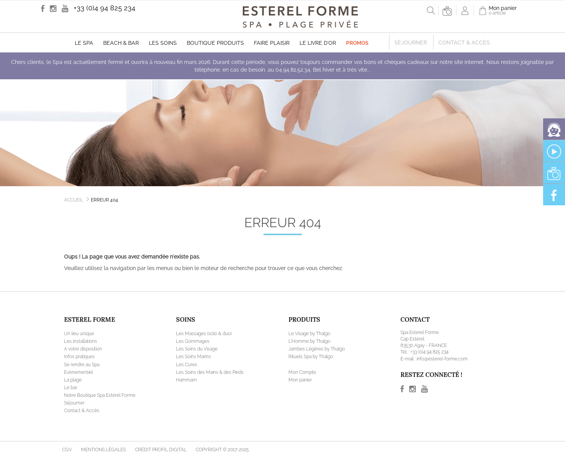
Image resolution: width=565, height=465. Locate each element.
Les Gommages (192, 341)
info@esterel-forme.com (442, 359)
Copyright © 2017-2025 (222, 449)
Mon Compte (302, 372)
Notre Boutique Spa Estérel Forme (99, 395)
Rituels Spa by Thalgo (310, 356)
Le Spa (84, 43)
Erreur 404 (104, 200)
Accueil (73, 200)
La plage (73, 380)
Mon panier (300, 380)
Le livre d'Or (318, 43)
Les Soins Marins (193, 356)
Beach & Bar (121, 43)
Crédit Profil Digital (160, 449)
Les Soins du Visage (196, 349)
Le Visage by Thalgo (309, 333)
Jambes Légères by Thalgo (316, 349)
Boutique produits (215, 43)
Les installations (80, 341)
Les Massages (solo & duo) (204, 333)
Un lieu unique (79, 333)
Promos (357, 43)
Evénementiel (78, 372)
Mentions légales (103, 449)
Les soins (163, 43)
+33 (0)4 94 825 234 (104, 8)
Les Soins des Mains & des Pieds (210, 372)
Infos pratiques (79, 356)
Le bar (70, 387)
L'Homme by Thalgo (309, 341)
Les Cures (186, 364)
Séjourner (410, 42)
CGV (67, 449)
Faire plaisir (272, 43)
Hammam (186, 380)
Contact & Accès (464, 42)
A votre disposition (83, 349)
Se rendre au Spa (81, 364)
